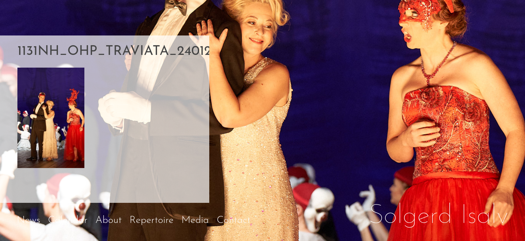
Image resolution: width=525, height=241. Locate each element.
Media (195, 220)
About (108, 220)
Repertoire (152, 220)
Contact (233, 220)
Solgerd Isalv (438, 216)
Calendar (67, 220)
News (28, 220)
